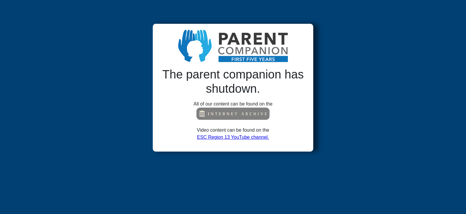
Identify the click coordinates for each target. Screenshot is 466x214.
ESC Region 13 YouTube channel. (233, 137)
